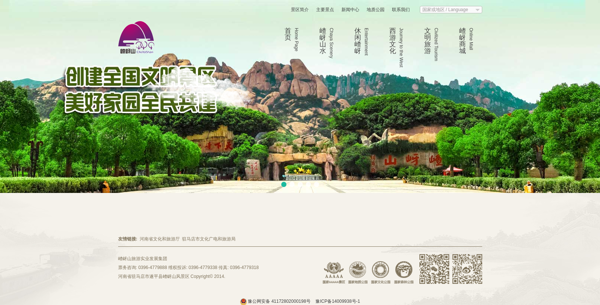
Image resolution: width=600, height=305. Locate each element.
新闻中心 (350, 9)
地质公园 (376, 9)
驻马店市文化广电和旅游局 (209, 239)
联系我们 (401, 9)
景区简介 (300, 9)
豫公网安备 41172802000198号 (276, 301)
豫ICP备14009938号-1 (337, 301)
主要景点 (325, 9)
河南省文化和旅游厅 (160, 239)
